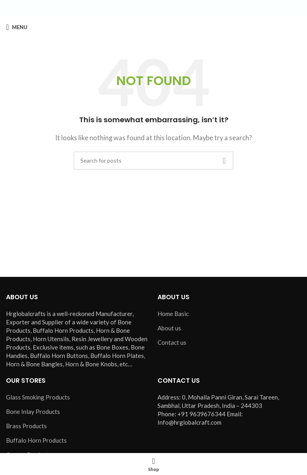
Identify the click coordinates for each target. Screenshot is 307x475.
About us (169, 328)
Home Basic (173, 313)
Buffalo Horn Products (36, 440)
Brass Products (26, 425)
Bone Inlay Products (33, 411)
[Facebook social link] (134, 7)
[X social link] (144, 7)
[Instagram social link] (153, 7)
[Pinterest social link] (172, 7)
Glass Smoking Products (38, 397)
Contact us (171, 342)
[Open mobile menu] (17, 27)
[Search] (153, 160)
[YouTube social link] (163, 7)
